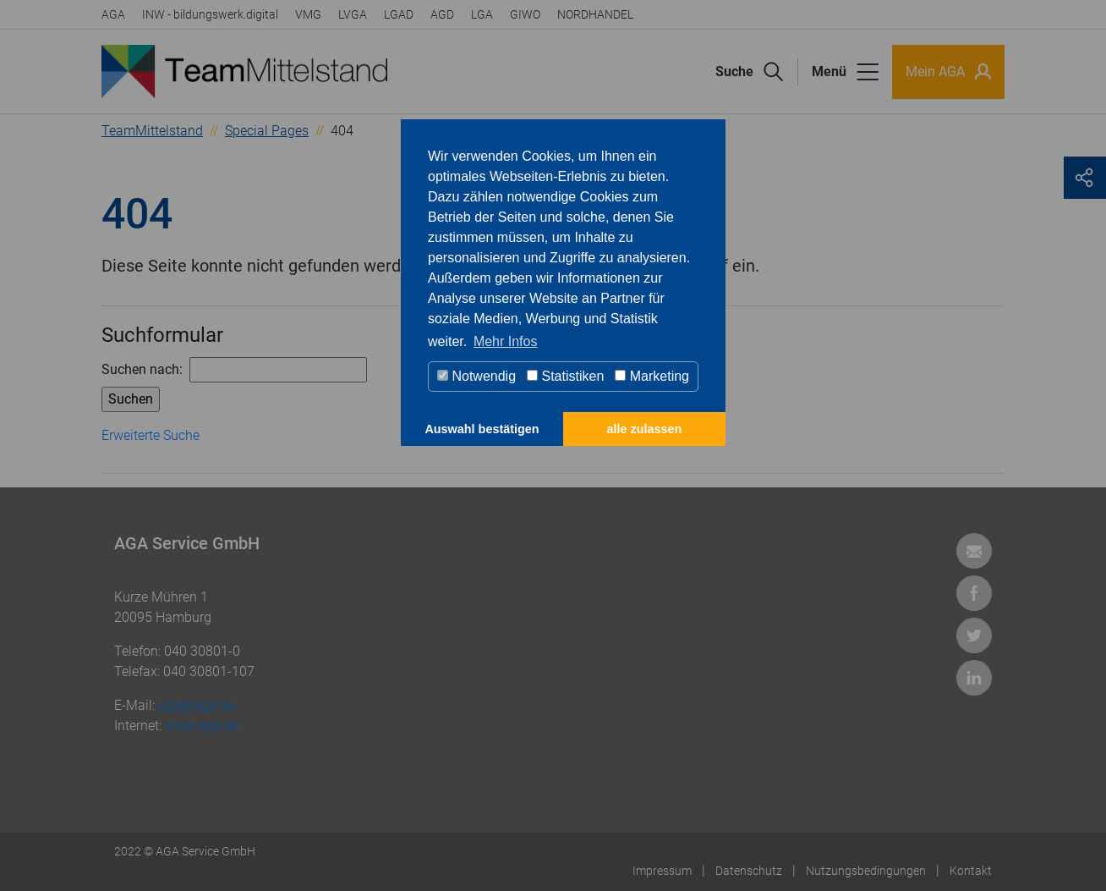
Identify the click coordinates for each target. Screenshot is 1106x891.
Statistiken (565, 376)
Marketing (652, 376)
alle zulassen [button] (644, 429)
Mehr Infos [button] (506, 341)
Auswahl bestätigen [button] (481, 429)
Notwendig (476, 376)
